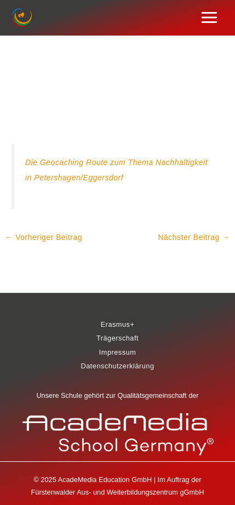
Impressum (117, 352)
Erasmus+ (118, 324)
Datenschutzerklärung (117, 366)
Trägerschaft (117, 338)
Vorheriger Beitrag (43, 237)
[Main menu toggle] (209, 18)
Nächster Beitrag (194, 237)
